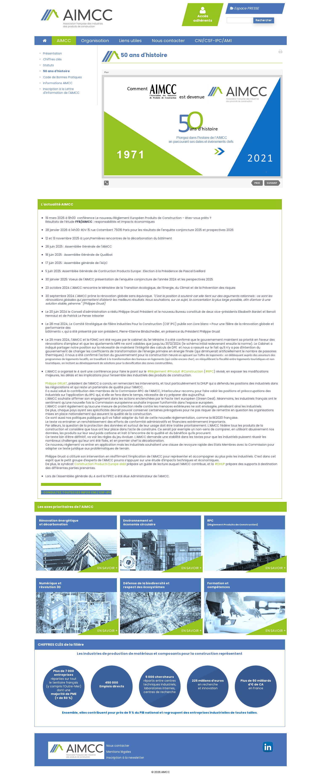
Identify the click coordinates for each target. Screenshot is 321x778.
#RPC (209, 371)
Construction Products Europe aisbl (100, 464)
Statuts (48, 65)
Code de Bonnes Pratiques (62, 77)
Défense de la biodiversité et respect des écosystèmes (146, 585)
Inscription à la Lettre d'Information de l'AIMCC (61, 91)
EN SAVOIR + (107, 568)
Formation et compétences (218, 585)
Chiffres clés (52, 59)
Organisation (95, 41)
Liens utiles (130, 41)
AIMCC (64, 41)
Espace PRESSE (244, 8)
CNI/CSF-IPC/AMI (213, 41)
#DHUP (220, 464)
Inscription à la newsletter (125, 757)
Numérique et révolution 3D (50, 585)
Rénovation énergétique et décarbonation (58, 522)
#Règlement (156, 371)
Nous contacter (168, 41)
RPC (232, 522)
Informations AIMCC (58, 83)
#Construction (192, 371)
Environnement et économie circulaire (139, 522)
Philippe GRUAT (56, 383)
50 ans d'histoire (56, 71)
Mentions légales (118, 752)
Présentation (52, 53)
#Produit (173, 371)
